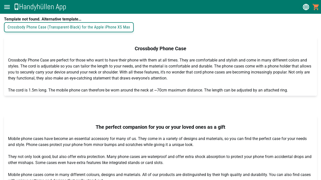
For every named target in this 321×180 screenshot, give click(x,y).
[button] (7, 7)
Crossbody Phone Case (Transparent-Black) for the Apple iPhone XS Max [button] (69, 27)
